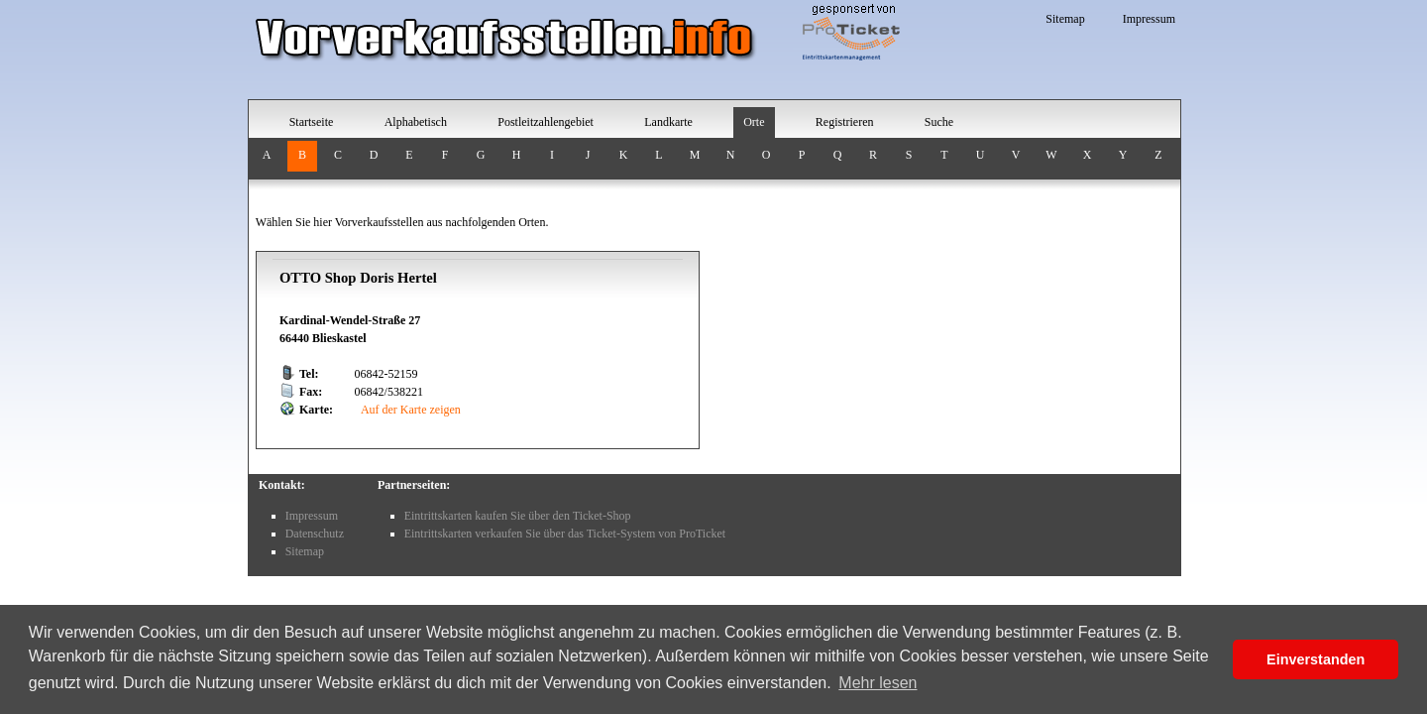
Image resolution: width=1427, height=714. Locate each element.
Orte (753, 122)
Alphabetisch (415, 122)
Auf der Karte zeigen (410, 409)
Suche (939, 122)
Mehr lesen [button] (877, 682)
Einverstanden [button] (1315, 659)
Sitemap (1064, 19)
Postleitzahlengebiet (545, 122)
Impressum (1149, 19)
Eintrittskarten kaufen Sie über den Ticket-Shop (517, 516)
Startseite (311, 122)
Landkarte (668, 122)
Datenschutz (314, 533)
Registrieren (845, 122)
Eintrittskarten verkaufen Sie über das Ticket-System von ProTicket (565, 533)
